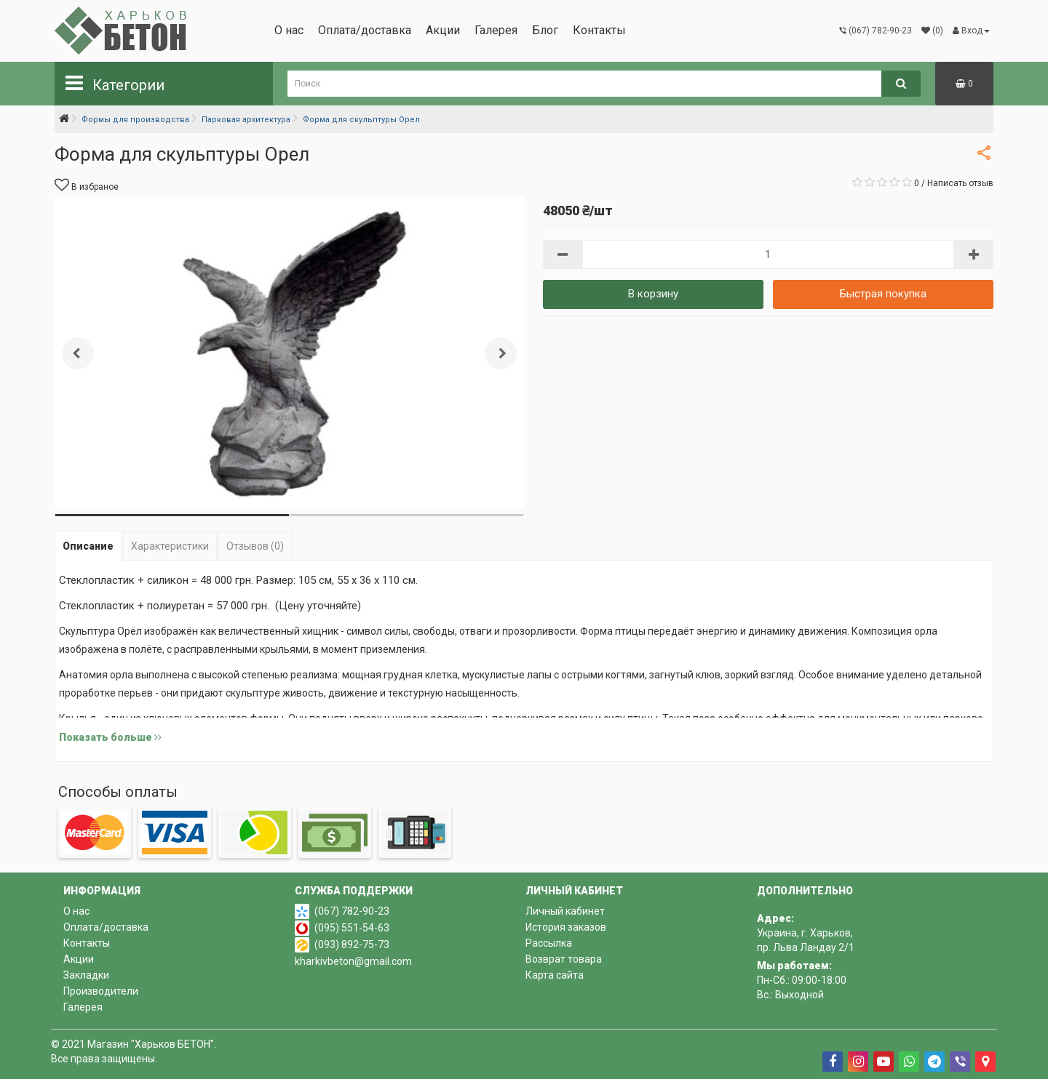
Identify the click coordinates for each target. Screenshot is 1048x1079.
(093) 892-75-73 (351, 944)
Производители (100, 991)
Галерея (496, 30)
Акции (443, 30)
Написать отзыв (960, 183)
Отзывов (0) (255, 546)
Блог (545, 30)
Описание (88, 546)
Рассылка (548, 943)
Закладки (86, 975)
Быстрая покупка (883, 293)
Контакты (599, 30)
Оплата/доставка (364, 30)
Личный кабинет (565, 911)
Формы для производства (135, 119)
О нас (288, 30)
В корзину (653, 293)
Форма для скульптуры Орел (361, 119)
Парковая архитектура (246, 119)
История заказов (565, 927)
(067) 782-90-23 (351, 911)
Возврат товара (563, 959)
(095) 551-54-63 (351, 928)
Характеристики (170, 546)
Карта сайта (554, 975)
